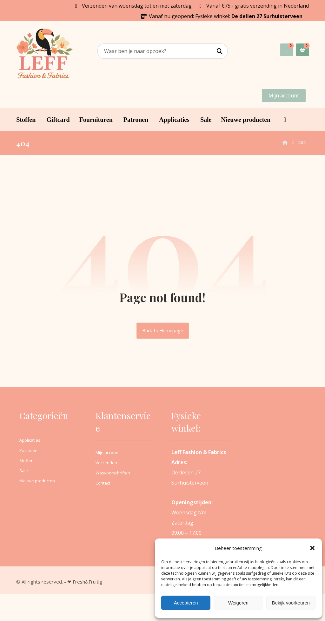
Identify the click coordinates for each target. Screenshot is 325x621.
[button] (312, 548)
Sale (23, 470)
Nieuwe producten (37, 481)
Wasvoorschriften (113, 473)
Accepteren (186, 602)
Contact (103, 483)
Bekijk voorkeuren (291, 602)
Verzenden (106, 463)
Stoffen (26, 460)
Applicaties (29, 440)
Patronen (28, 450)
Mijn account (108, 452)
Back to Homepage (162, 330)
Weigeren (238, 602)
